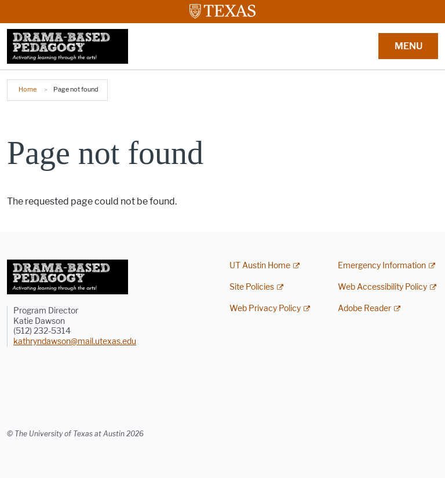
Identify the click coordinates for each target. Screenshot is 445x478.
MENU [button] (408, 46)
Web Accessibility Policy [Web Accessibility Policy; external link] (382, 287)
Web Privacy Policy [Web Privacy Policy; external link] (265, 308)
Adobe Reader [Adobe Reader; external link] (364, 308)
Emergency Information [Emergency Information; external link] (382, 266)
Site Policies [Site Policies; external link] (251, 287)
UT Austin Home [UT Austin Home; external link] (259, 266)
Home (28, 89)
